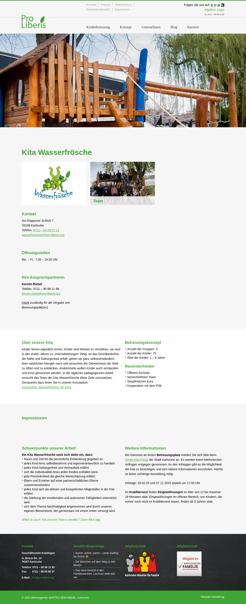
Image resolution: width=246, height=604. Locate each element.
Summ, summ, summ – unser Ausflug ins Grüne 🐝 (91, 554)
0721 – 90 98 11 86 (46, 288)
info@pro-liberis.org (42, 576)
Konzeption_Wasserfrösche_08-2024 (46, 386)
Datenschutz (123, 4)
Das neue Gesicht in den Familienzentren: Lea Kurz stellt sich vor (94, 572)
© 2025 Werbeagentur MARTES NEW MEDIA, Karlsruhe (54, 596)
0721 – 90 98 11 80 (209, 13)
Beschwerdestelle (98, 9)
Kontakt (91, 4)
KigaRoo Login (214, 9)
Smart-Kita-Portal (136, 459)
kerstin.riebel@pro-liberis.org (41, 292)
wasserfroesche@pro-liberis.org (43, 234)
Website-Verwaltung (212, 596)
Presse (106, 4)
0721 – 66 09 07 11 (46, 229)
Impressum (122, 9)
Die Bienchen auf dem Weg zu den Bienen (94, 562)
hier (97, 519)
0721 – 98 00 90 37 (43, 570)
